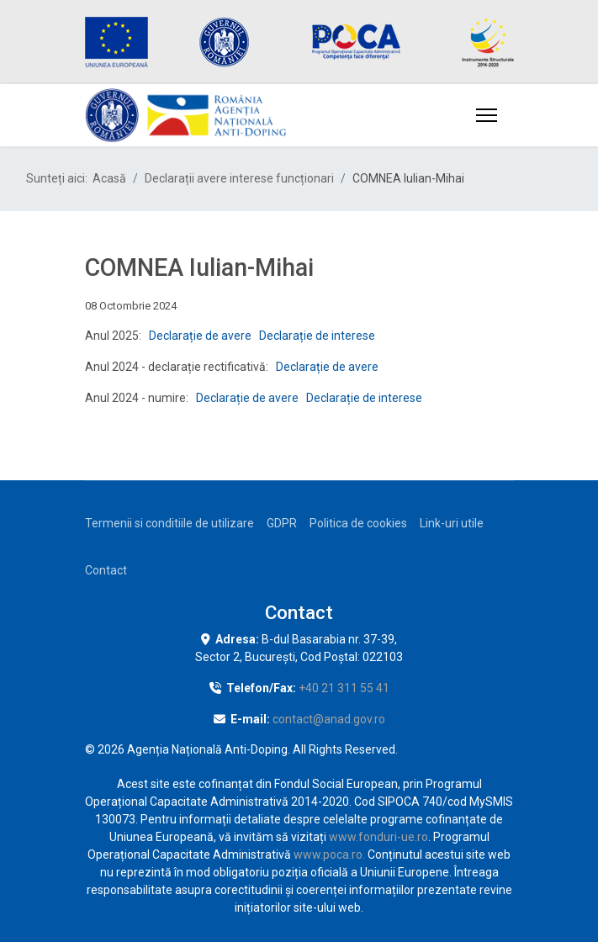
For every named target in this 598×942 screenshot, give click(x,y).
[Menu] (486, 115)
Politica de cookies (358, 523)
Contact (106, 570)
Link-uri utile (452, 523)
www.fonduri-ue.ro (378, 837)
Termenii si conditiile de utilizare (169, 523)
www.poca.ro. (329, 854)
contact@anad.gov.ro (329, 719)
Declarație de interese (317, 335)
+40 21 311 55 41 (344, 688)
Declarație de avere (200, 335)
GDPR (282, 523)
